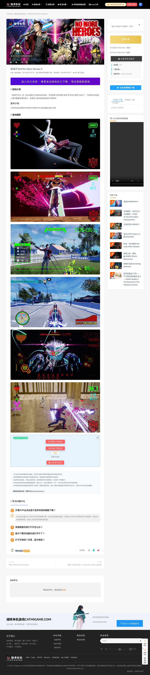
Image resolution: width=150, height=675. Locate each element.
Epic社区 (57, 647)
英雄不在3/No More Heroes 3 (29, 68)
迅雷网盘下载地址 (55, 448)
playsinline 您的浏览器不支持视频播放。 (128, 154)
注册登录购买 (55, 462)
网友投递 (18, 73)
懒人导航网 (65, 657)
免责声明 (57, 640)
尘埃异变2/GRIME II (131, 225)
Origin (33, 657)
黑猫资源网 (81, 640)
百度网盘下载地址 (55, 442)
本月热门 (116, 103)
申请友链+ (74, 657)
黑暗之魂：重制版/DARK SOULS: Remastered (130, 257)
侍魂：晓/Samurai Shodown (19, 565)
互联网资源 (55, 657)
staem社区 (57, 644)
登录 (64, 590)
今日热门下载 (117, 100)
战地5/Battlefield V (131, 202)
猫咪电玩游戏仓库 (20, 14)
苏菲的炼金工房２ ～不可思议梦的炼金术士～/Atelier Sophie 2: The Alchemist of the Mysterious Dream (132, 279)
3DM (27, 657)
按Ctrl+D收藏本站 (129, 623)
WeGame (47, 657)
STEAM (39, 657)
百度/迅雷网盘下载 (125, 88)
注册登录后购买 (126, 59)
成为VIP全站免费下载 (115, 4)
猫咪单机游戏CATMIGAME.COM (28, 619)
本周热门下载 (130, 100)
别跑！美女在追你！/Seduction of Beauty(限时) (85, 565)
